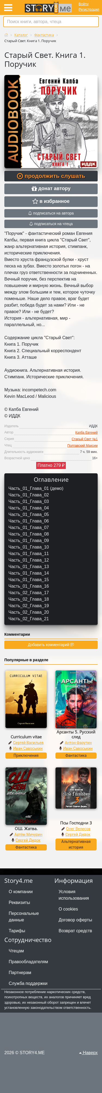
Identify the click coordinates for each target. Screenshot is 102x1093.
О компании (21, 891)
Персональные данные (24, 916)
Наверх (88, 1052)
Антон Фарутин (78, 743)
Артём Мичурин (28, 834)
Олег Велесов (78, 829)
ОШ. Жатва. (26, 828)
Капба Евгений (86, 432)
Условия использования (74, 894)
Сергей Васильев (28, 743)
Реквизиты (19, 902)
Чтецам (16, 951)
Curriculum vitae (26, 736)
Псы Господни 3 (76, 823)
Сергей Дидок (28, 840)
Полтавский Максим (82, 446)
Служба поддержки (28, 983)
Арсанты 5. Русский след (76, 734)
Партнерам (20, 972)
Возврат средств (75, 930)
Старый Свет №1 (85, 439)
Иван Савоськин (28, 748)
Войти (83, 4)
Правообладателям (28, 961)
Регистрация (89, 9)
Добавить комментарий (51, 644)
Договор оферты (75, 920)
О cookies (68, 909)
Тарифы (17, 930)
